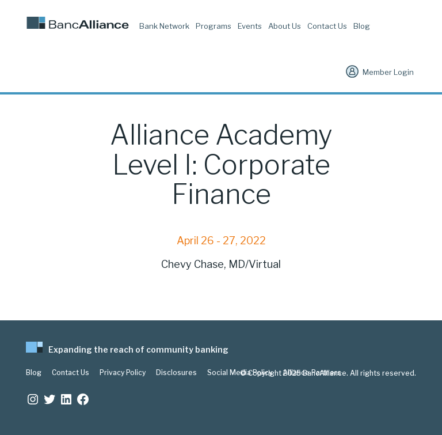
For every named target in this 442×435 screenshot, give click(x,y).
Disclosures (176, 372)
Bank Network (164, 26)
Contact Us (327, 26)
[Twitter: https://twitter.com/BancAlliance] (49, 399)
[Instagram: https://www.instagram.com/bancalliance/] (33, 399)
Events (250, 26)
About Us (284, 26)
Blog (361, 26)
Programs (213, 26)
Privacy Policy (123, 372)
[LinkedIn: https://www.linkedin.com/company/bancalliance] (66, 399)
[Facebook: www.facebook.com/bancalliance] (83, 399)
